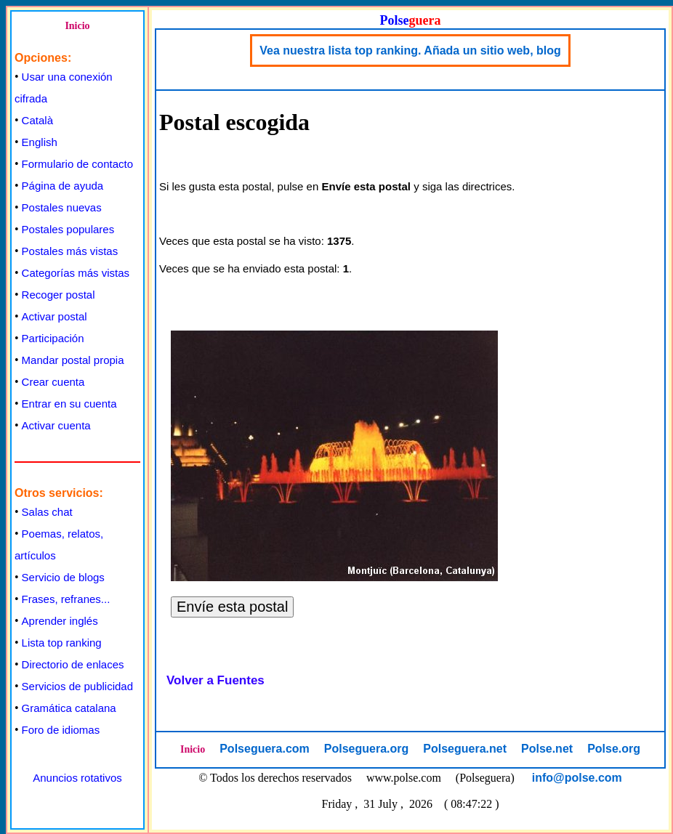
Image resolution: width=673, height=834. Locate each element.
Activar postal (54, 316)
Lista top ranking (62, 642)
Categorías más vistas (75, 273)
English (39, 142)
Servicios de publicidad (77, 686)
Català (37, 120)
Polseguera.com (264, 748)
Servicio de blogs (63, 577)
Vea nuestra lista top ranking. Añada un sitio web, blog (410, 50)
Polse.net (547, 748)
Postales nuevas (62, 207)
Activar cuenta (56, 425)
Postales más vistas (70, 251)
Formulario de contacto (77, 164)
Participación (53, 338)
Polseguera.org (366, 748)
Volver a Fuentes (215, 680)
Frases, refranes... (66, 599)
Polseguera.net (465, 748)
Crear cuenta (53, 382)
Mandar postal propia (73, 360)
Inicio (77, 25)
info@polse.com (577, 778)
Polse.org (613, 748)
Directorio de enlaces (73, 664)
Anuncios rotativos (77, 778)
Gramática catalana (69, 708)
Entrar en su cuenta (69, 403)
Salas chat (47, 512)
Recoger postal (58, 294)
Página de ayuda (63, 185)
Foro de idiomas (61, 730)
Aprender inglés (60, 621)
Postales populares (68, 229)
